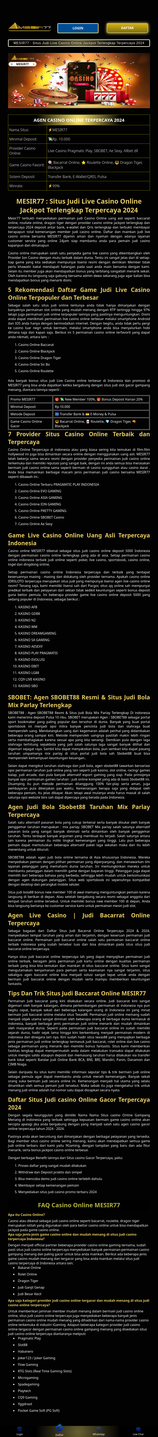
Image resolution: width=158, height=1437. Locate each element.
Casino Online (95, 218)
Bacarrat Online (91, 931)
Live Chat (138, 1431)
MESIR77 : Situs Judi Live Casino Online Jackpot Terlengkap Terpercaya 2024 (79, 43)
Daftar (59, 1431)
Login (19, 1431)
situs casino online (45, 1141)
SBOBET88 (45, 712)
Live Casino (66, 380)
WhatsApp (99, 1431)
